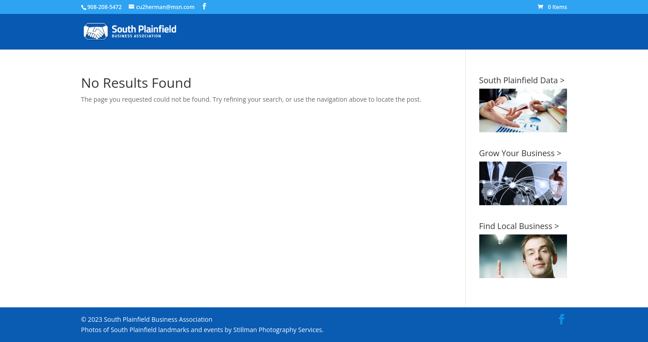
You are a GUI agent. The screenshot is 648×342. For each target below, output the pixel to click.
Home (558, 32)
